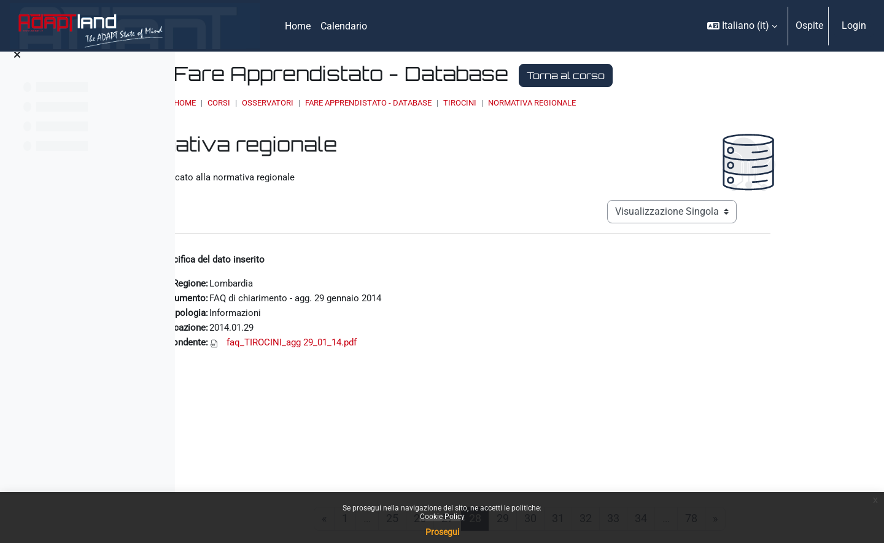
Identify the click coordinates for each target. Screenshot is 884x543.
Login (854, 25)
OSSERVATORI (402, 102)
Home (320, 102)
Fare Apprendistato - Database (503, 102)
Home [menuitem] (298, 26)
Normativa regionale (667, 102)
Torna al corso (701, 75)
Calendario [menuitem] (343, 26)
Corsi (354, 102)
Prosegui (442, 532)
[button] (742, 26)
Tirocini (594, 102)
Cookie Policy (442, 516)
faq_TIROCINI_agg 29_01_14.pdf (383, 346)
